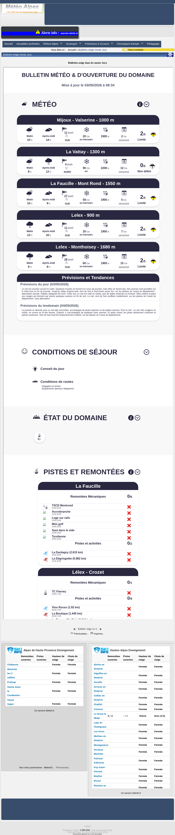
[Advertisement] (109, 11)
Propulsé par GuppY (71, 830)
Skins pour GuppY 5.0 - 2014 (78, 832)
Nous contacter (133, 49)
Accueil (71, 49)
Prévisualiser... (79, 633)
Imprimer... (97, 633)
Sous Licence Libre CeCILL (102, 830)
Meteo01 (48, 767)
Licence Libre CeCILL (99, 832)
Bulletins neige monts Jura (17, 54)
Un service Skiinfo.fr (44, 710)
